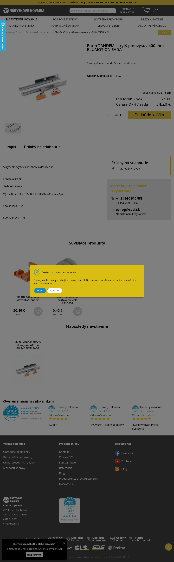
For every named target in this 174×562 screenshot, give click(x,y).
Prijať (40, 290)
